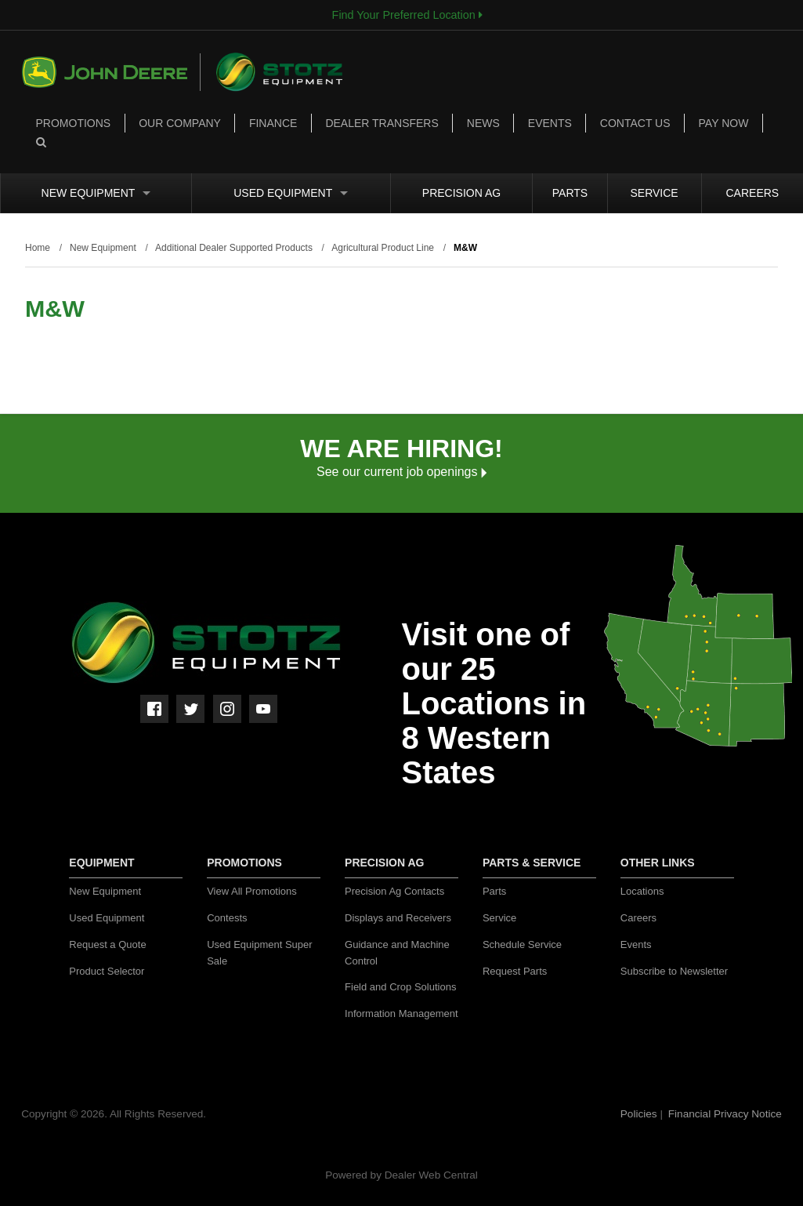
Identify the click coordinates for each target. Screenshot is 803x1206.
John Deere (111, 72)
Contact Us (635, 123)
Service (654, 193)
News (483, 123)
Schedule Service (522, 944)
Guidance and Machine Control (397, 953)
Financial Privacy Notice (725, 1114)
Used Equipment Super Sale (259, 953)
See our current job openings (401, 471)
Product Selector (106, 971)
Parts (570, 193)
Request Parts (515, 971)
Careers (752, 193)
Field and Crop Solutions (400, 987)
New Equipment (96, 193)
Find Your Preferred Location (407, 15)
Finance (273, 123)
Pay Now (724, 123)
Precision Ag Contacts (394, 891)
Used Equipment (290, 193)
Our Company (180, 123)
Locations (642, 891)
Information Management (401, 1013)
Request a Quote (107, 944)
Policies (640, 1114)
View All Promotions (252, 891)
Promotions (73, 123)
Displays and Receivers (398, 918)
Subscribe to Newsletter (674, 971)
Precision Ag (461, 193)
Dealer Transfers (381, 123)
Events (550, 123)
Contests (227, 918)
